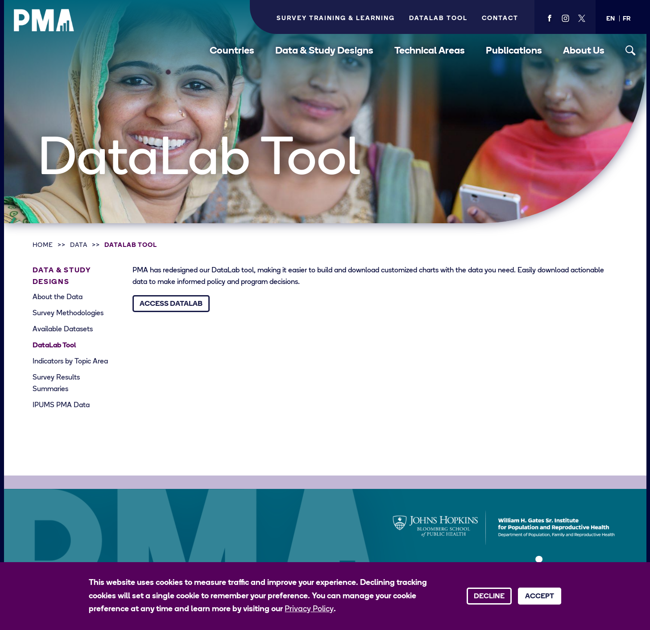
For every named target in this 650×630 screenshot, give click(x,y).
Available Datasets (63, 329)
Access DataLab (171, 304)
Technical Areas (429, 51)
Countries (232, 51)
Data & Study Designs (324, 51)
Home (43, 245)
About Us (583, 51)
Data (78, 245)
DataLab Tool (130, 245)
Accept (539, 596)
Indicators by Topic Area (70, 361)
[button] (610, 19)
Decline (489, 596)
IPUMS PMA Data (61, 405)
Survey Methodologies (68, 313)
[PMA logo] (44, 20)
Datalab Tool (438, 18)
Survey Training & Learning (336, 18)
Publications (514, 51)
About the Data (58, 297)
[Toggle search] (630, 51)
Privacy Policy (309, 609)
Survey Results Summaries (56, 383)
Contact (500, 18)
